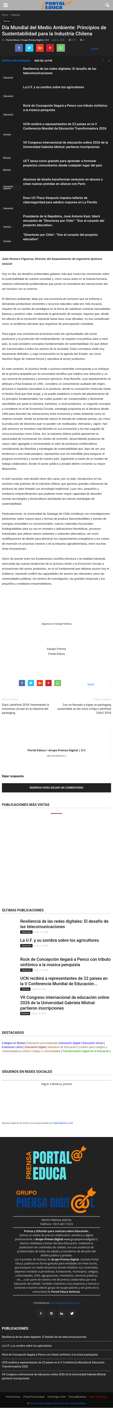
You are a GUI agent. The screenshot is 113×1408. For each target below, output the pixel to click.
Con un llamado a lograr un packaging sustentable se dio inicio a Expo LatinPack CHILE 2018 (84, 709)
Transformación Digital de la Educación (86, 1051)
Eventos (7, 134)
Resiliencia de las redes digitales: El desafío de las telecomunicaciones (44, 1336)
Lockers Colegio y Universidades (40, 1051)
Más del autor (43, 60)
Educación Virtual (92, 1043)
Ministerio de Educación (62, 1047)
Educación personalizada (42, 1043)
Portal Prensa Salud (33, 1396)
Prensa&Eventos (77, 1396)
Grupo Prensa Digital (41, 1403)
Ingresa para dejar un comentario (56, 787)
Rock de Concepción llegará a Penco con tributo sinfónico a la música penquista (50, 1354)
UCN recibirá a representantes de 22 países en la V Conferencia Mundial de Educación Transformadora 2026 (53, 1364)
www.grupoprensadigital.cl (66, 1239)
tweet (94, 49)
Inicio (5, 15)
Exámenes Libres (12, 1047)
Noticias (6, 21)
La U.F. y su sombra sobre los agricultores (53, 87)
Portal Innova (13, 1396)
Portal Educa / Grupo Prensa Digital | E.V (27, 39)
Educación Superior (8, 187)
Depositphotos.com (63, 1123)
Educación (8, 77)
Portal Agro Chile (57, 1396)
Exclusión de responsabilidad (70, 1403)
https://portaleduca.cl (56, 756)
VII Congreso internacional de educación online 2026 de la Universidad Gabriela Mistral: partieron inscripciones (64, 1003)
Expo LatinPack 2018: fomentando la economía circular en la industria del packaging (25, 709)
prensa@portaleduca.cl (65, 1303)
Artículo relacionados (16, 60)
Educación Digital (69, 1043)
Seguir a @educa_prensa (56, 1084)
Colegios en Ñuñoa (13, 1043)
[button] (107, 5)
